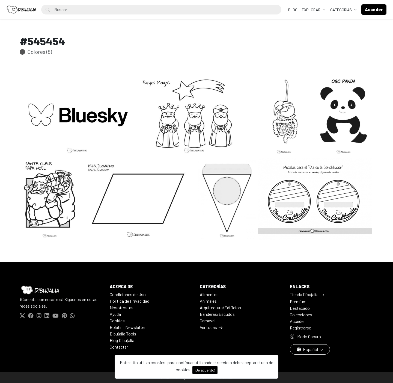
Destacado (300, 308)
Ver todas (208, 327)
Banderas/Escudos (217, 314)
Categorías (341, 9)
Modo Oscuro (305, 336)
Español (308, 349)
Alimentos (209, 294)
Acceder (297, 321)
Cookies (117, 320)
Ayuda (115, 314)
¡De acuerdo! (205, 370)
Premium (298, 301)
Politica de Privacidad (129, 301)
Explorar (311, 9)
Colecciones (301, 314)
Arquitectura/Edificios (220, 307)
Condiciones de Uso (128, 294)
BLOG (292, 9)
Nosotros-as (121, 307)
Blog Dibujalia (122, 340)
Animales (208, 301)
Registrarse (300, 327)
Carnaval (207, 320)
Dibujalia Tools (123, 333)
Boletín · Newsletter (128, 327)
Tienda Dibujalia (304, 294)
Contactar (119, 346)
